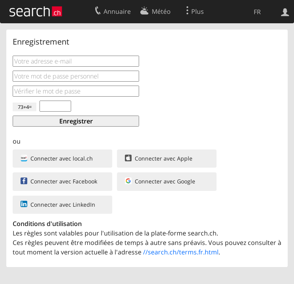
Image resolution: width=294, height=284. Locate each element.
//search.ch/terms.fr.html (181, 252)
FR (257, 11)
